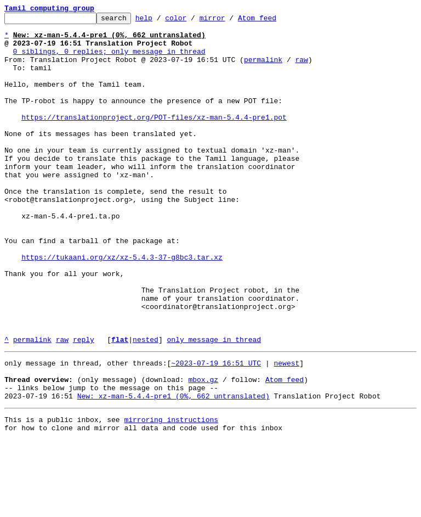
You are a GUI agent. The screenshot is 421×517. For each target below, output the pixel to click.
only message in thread (214, 405)
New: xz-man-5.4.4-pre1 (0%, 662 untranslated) (173, 470)
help (160, 21)
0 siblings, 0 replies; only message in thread (109, 59)
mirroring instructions (171, 495)
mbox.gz (203, 450)
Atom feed (274, 21)
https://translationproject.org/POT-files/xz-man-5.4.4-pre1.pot (154, 138)
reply (83, 405)
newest (286, 430)
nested (145, 405)
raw (301, 69)
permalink (263, 69)
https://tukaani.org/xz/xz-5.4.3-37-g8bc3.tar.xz (122, 306)
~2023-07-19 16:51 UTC (216, 430)
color (192, 21)
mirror (229, 21)
